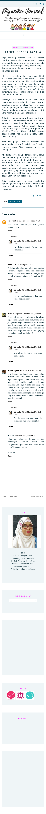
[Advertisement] (23, 647)
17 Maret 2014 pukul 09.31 (25, 435)
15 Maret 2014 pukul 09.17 (33, 313)
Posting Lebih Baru (11, 496)
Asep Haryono (13, 370)
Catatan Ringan (15, 201)
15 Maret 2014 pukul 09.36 (30, 370)
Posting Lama (37, 496)
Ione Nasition (13, 221)
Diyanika (17, 241)
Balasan (14, 236)
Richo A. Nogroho (15, 313)
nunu (10, 264)
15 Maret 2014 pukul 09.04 (29, 221)
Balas (10, 231)
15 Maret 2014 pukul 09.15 (23, 264)
